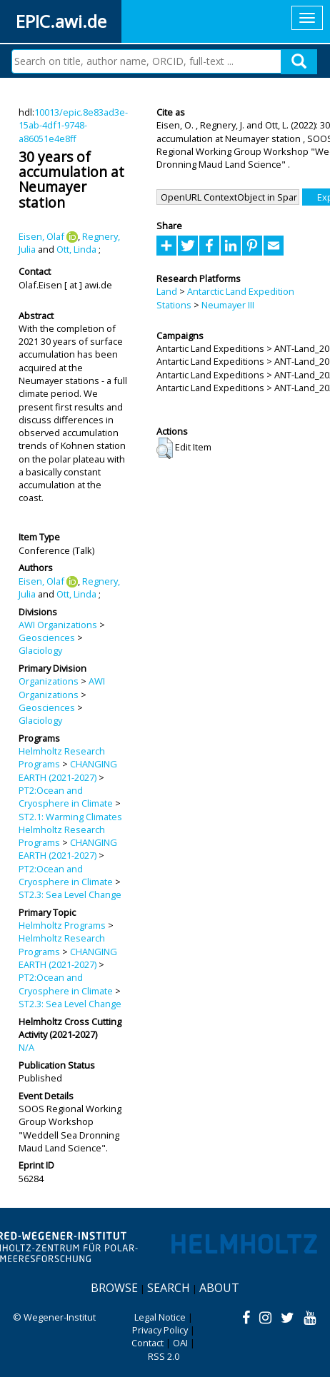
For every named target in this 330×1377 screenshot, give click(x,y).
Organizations (49, 681)
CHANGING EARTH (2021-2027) (68, 770)
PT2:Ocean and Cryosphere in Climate (66, 796)
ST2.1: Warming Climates (70, 816)
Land (166, 291)
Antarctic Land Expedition (240, 291)
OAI (180, 1342)
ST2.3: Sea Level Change (70, 894)
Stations (173, 304)
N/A (26, 1047)
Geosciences (47, 637)
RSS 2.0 (163, 1356)
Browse (114, 1288)
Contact (147, 1342)
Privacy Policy (160, 1329)
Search (168, 1288)
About (219, 1288)
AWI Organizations (58, 624)
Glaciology (40, 650)
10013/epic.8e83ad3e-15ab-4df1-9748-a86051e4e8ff (73, 125)
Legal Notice (160, 1317)
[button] (164, 448)
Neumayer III (227, 304)
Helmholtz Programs (62, 925)
